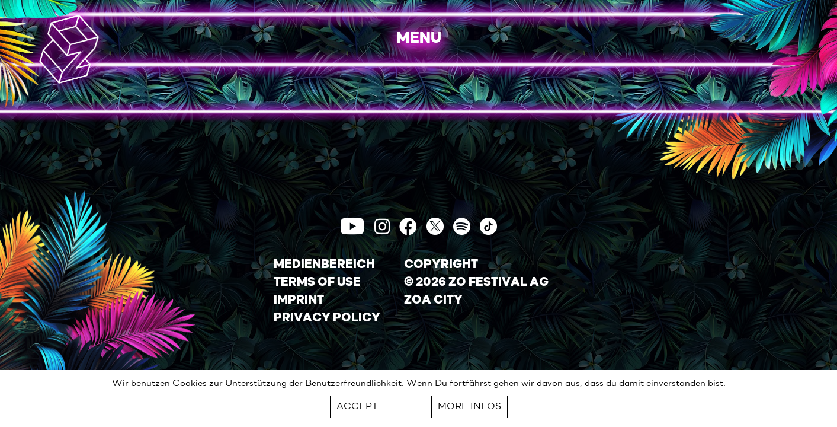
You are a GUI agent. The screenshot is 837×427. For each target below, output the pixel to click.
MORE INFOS (469, 407)
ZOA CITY (433, 301)
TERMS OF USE (317, 283)
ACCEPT (357, 407)
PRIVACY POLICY (327, 318)
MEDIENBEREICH (324, 265)
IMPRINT (299, 301)
